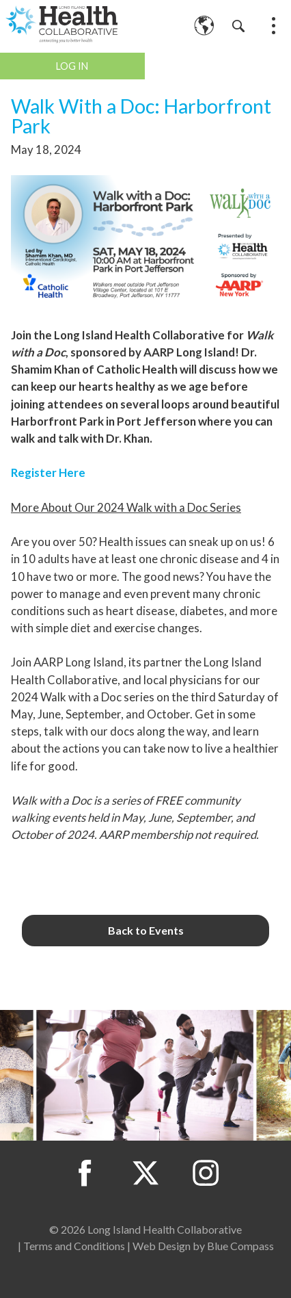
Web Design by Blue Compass (203, 1245)
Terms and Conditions (74, 1245)
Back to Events (146, 930)
